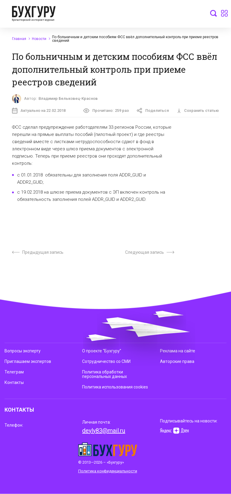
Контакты (14, 382)
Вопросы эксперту (23, 350)
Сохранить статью (198, 110)
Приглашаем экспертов (28, 361)
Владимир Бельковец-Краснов (68, 98)
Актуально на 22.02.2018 (39, 111)
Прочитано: (106, 111)
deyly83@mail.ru (103, 431)
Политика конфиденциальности (107, 471)
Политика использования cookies (115, 387)
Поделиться (153, 110)
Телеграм (14, 372)
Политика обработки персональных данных (104, 374)
